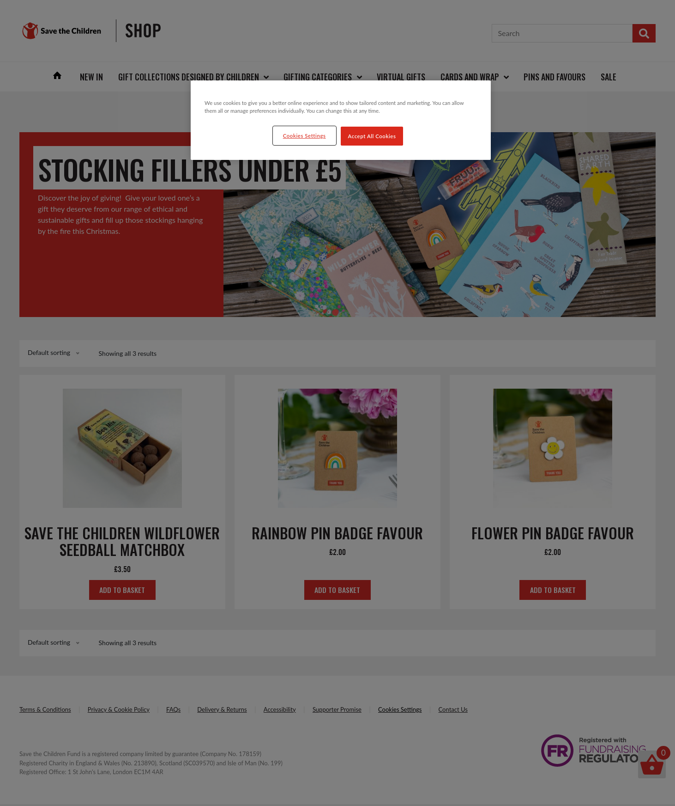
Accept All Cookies (372, 136)
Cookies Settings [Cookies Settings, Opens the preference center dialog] (304, 136)
